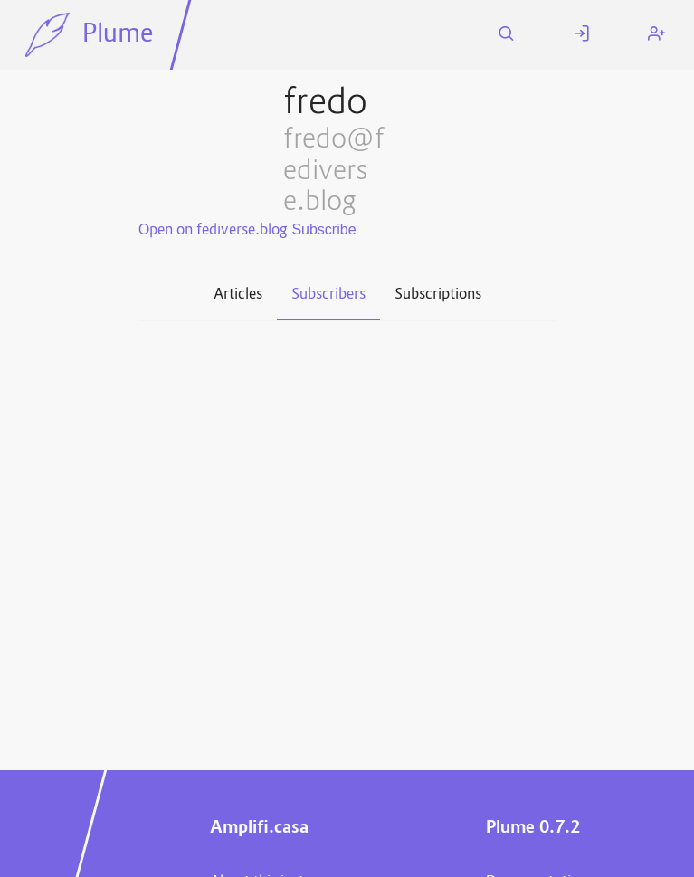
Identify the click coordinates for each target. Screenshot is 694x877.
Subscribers (328, 295)
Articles (238, 295)
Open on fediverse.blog (213, 231)
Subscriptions (438, 295)
